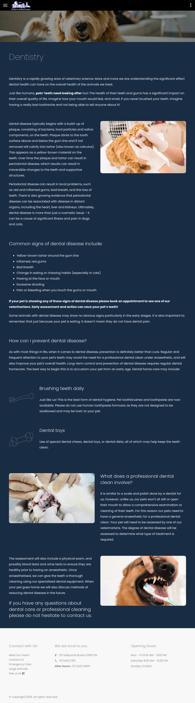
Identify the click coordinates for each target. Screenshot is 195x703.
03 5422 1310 (67, 661)
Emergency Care (20, 664)
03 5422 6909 (81, 666)
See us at (15, 673)
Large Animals (18, 669)
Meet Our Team (19, 655)
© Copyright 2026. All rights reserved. (33, 697)
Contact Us (16, 660)
